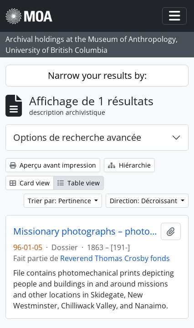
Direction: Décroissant (144, 200)
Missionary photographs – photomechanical (85, 231)
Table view (78, 183)
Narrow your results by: (97, 75)
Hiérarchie (129, 165)
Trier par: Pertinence (60, 200)
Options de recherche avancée (77, 137)
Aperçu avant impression (53, 165)
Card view (30, 183)
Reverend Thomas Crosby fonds (115, 258)
